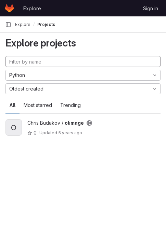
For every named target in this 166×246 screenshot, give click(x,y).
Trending (70, 105)
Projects (46, 24)
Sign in (150, 8)
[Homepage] (9, 8)
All (12, 105)
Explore (32, 8)
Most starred (38, 105)
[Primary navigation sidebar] (8, 24)
